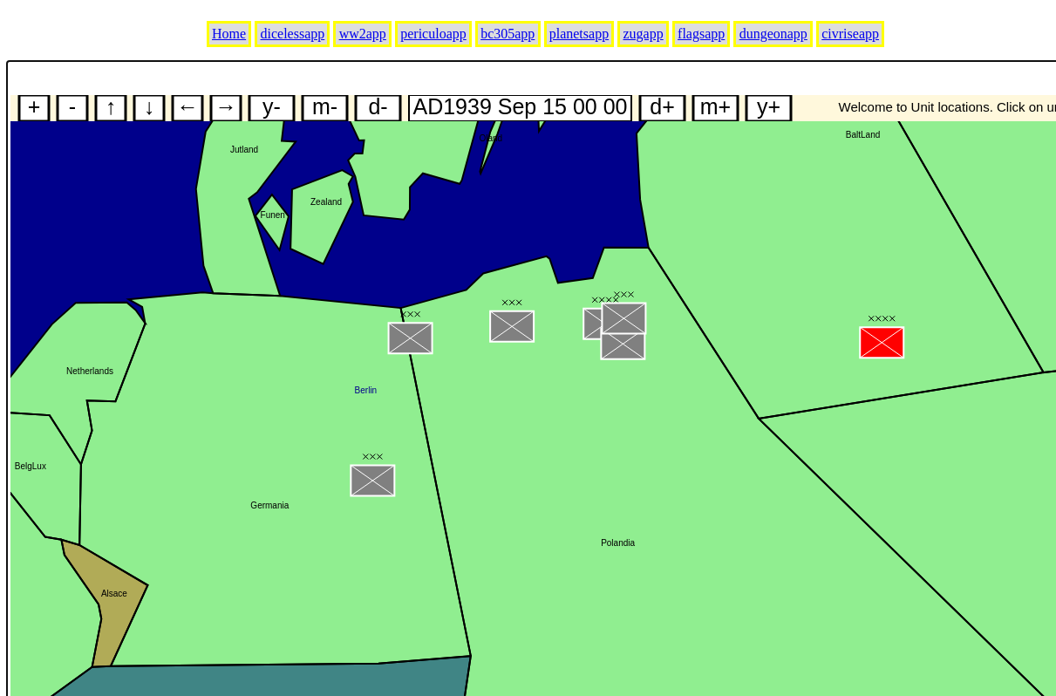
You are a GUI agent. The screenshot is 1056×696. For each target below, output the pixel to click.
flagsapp (701, 33)
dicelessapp (293, 33)
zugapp (643, 33)
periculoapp (433, 33)
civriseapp (850, 33)
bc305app (507, 33)
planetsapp (579, 33)
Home (229, 33)
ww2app (362, 33)
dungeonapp (773, 33)
